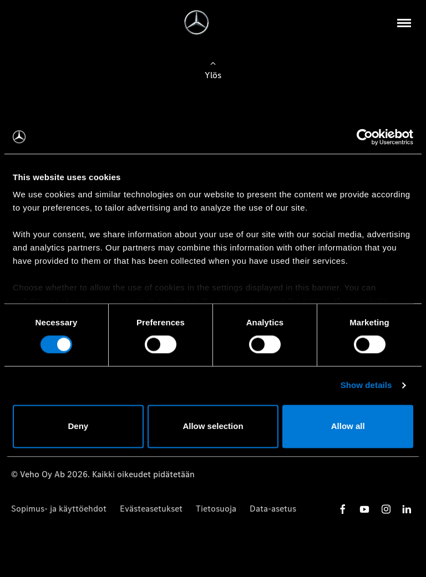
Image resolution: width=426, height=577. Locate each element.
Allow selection (212, 426)
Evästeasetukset (151, 508)
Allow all (348, 426)
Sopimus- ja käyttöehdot (58, 508)
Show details (366, 385)
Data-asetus (273, 508)
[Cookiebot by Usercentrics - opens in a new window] (364, 137)
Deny (78, 426)
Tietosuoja (216, 508)
